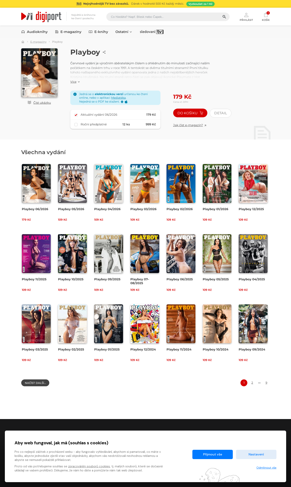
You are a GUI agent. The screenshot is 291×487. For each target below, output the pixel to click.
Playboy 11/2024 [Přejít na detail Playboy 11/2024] (179, 349)
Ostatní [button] (123, 32)
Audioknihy (34, 32)
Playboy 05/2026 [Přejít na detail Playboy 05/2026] (71, 209)
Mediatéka (118, 98)
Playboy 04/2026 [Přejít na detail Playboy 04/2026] (107, 209)
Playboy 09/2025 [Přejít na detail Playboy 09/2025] (107, 279)
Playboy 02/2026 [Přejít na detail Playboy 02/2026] (180, 209)
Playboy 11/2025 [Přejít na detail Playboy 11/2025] (34, 279)
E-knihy (98, 32)
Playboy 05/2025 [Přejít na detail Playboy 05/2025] (216, 279)
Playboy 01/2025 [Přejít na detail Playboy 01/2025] (107, 349)
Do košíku (190, 113)
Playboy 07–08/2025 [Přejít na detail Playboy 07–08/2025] (139, 281)
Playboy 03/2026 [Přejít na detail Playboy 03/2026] (143, 209)
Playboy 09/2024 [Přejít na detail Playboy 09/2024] (252, 349)
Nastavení (256, 454)
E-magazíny (68, 32)
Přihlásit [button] (246, 16)
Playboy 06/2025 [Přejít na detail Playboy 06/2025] (180, 279)
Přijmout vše (212, 454)
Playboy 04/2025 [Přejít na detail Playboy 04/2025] (252, 279)
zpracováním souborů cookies (89, 466)
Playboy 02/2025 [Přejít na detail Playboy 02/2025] (71, 349)
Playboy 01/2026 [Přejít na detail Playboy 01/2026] (215, 209)
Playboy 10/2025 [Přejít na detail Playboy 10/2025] (70, 279)
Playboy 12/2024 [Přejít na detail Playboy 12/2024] (143, 349)
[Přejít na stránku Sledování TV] (145, 4)
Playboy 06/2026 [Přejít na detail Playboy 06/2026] (35, 209)
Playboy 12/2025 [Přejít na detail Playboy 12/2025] (251, 209)
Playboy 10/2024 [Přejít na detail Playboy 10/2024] (215, 349)
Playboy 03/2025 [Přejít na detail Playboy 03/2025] (35, 349)
